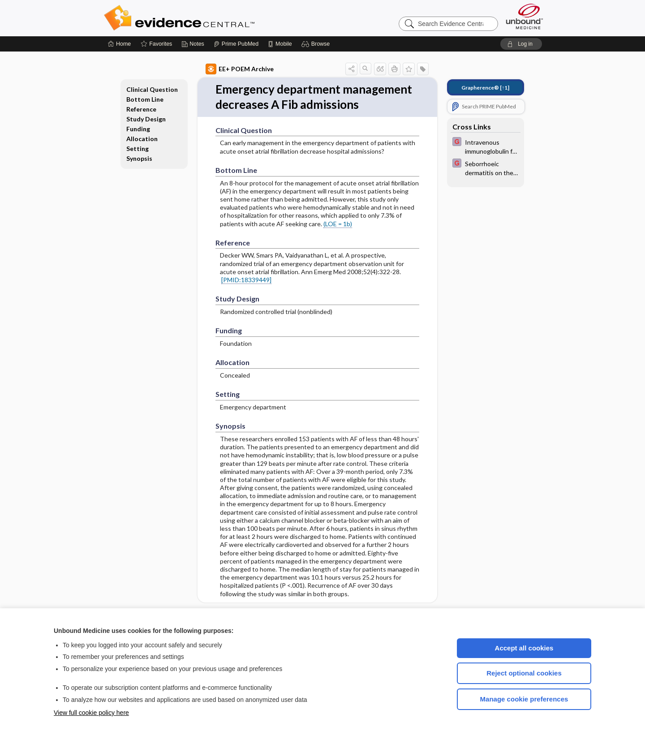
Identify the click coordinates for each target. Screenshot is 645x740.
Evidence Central (215, 17)
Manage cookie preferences (524, 699)
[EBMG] (485, 146)
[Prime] (236, 44)
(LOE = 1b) (337, 224)
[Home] (119, 44)
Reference (141, 109)
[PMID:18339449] (246, 280)
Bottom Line (144, 99)
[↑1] (485, 87)
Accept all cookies (524, 648)
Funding (138, 129)
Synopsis (139, 158)
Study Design (146, 119)
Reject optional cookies (524, 673)
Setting (137, 148)
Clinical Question (152, 89)
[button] (316, 44)
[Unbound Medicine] (524, 16)
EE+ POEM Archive (240, 69)
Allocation (142, 138)
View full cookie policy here (91, 712)
